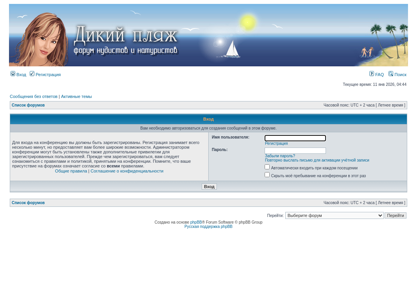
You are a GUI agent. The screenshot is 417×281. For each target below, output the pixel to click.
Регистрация (45, 74)
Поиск (397, 74)
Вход (18, 74)
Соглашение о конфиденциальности (127, 171)
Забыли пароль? (280, 156)
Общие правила (71, 171)
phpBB (196, 222)
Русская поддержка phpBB (208, 226)
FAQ (376, 74)
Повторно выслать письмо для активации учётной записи (317, 160)
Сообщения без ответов (33, 96)
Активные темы (76, 96)
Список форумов (28, 105)
